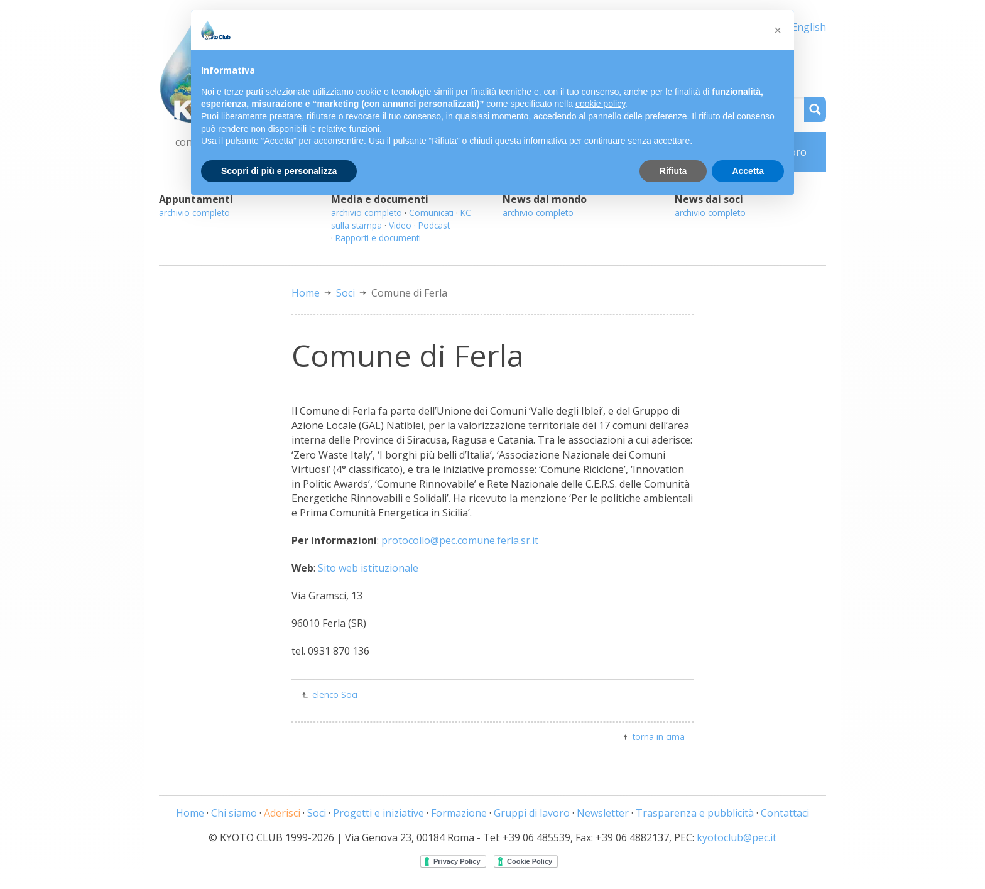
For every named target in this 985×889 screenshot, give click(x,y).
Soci (345, 293)
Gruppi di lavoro (532, 813)
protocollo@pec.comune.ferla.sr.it (459, 540)
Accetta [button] (748, 171)
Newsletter (603, 813)
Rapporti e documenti (378, 238)
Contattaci (785, 813)
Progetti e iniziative (378, 813)
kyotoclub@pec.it (736, 837)
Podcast (434, 225)
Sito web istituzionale (368, 568)
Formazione (459, 813)
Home (305, 293)
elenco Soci (334, 695)
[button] (778, 30)
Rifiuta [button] (673, 171)
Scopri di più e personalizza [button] (279, 171)
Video (400, 225)
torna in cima (659, 737)
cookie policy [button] (600, 104)
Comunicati (431, 213)
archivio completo (194, 213)
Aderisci (282, 813)
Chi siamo (234, 813)
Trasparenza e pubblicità (695, 813)
